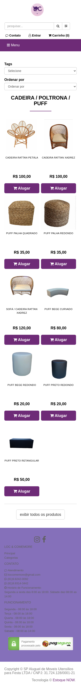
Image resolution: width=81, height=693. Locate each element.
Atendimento (14, 570)
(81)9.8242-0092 (18, 579)
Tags (8, 64)
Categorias (11, 557)
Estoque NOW (64, 680)
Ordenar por (14, 80)
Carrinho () (59, 35)
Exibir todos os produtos (40, 514)
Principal (9, 553)
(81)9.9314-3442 (18, 583)
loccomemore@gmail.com (24, 574)
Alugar (21, 188)
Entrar (35, 35)
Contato (13, 35)
